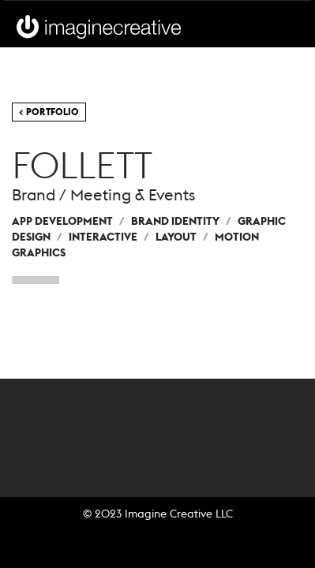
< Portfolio (49, 112)
